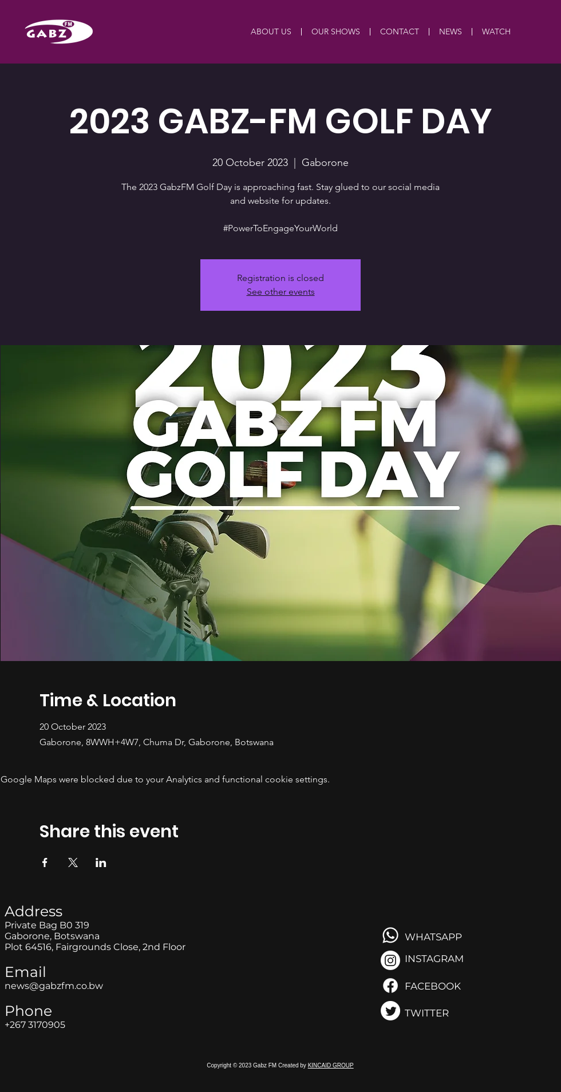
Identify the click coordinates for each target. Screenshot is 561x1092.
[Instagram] (390, 960)
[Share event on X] (73, 862)
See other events (281, 291)
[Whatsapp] (390, 935)
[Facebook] (390, 985)
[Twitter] (390, 1010)
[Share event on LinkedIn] (101, 862)
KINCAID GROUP (331, 1065)
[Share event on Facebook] (44, 862)
